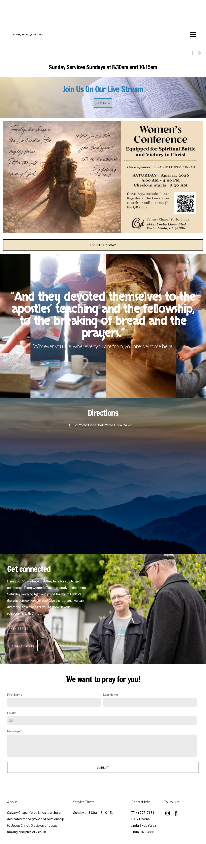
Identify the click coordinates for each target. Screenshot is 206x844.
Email (10, 713)
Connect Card (22, 646)
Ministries (19, 628)
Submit (103, 767)
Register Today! (103, 245)
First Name (14, 695)
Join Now (102, 103)
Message (13, 731)
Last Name (110, 695)
